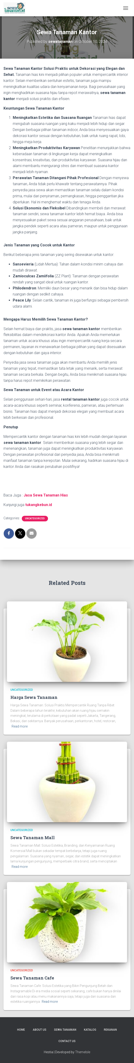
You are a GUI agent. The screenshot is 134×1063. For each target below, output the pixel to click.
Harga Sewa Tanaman (33, 697)
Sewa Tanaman (65, 1029)
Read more (20, 726)
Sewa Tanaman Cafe (32, 978)
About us (39, 1029)
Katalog (90, 1029)
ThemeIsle (82, 1052)
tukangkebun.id (38, 505)
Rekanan (110, 1029)
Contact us (67, 1041)
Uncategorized (35, 518)
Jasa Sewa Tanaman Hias (46, 495)
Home (21, 1029)
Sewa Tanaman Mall (32, 837)
